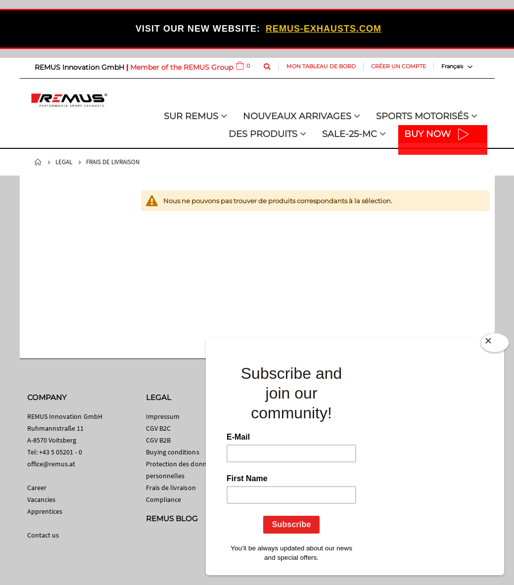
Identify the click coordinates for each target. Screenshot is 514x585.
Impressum (163, 416)
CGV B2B (158, 440)
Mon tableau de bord (321, 66)
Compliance (164, 499)
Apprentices (45, 511)
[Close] (494, 345)
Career (37, 487)
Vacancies (41, 499)
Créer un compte (398, 66)
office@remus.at (51, 463)
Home (38, 162)
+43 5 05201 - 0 (60, 452)
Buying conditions (172, 452)
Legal (63, 162)
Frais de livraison (171, 487)
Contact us (43, 535)
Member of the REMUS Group (181, 67)
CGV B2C (158, 428)
